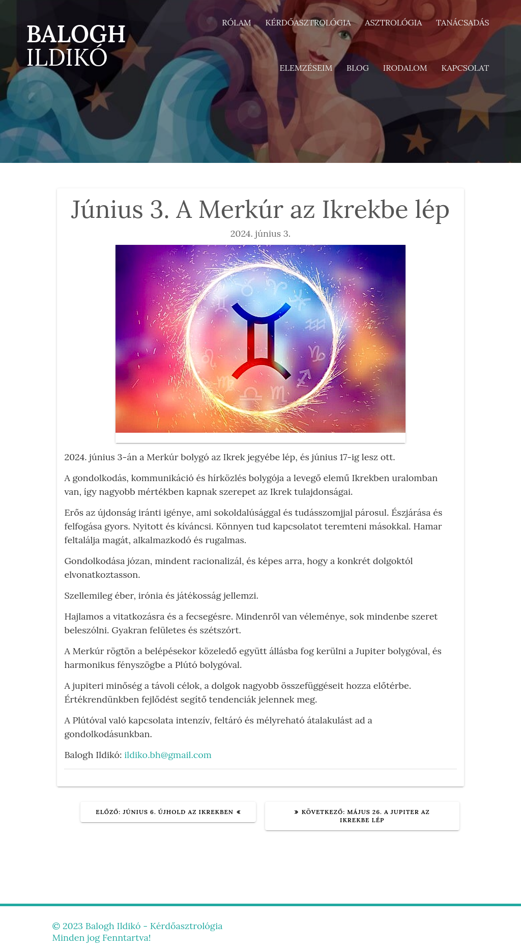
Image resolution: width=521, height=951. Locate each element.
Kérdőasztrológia (308, 22)
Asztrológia (393, 22)
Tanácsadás (462, 22)
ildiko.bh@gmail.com (168, 755)
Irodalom (405, 68)
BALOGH (76, 46)
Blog (357, 68)
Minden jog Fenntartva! (101, 937)
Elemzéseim (306, 68)
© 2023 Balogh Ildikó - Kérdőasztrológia (137, 926)
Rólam (236, 22)
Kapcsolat (465, 68)
